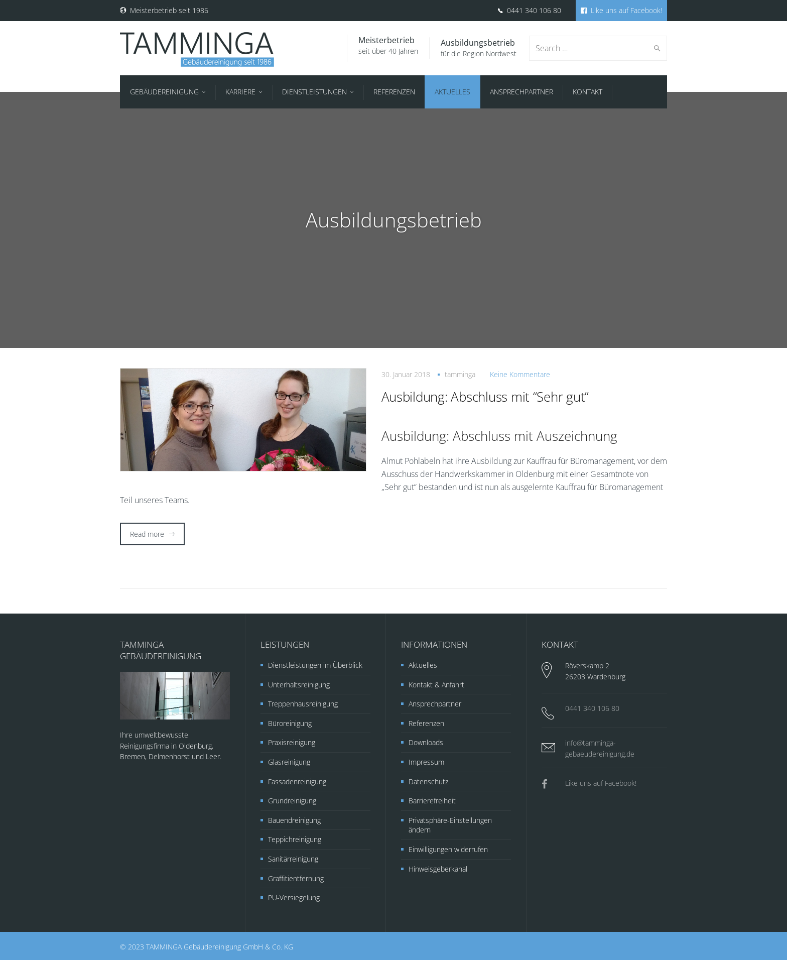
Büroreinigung (290, 723)
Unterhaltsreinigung (299, 684)
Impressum (426, 762)
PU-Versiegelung (294, 897)
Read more (147, 534)
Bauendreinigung (294, 820)
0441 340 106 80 (529, 10)
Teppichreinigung (294, 839)
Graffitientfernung (296, 878)
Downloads (426, 742)
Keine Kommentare (520, 374)
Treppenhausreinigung (303, 703)
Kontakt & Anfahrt (436, 684)
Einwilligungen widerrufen (448, 849)
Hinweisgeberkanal (438, 869)
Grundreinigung (292, 800)
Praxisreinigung (291, 742)
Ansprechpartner (435, 703)
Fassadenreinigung (297, 781)
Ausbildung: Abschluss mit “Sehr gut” (485, 397)
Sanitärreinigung (293, 859)
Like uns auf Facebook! (621, 10)
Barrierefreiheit (432, 800)
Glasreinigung (289, 762)
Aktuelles (423, 665)
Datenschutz (428, 781)
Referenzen (426, 723)
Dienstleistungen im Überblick (315, 665)
